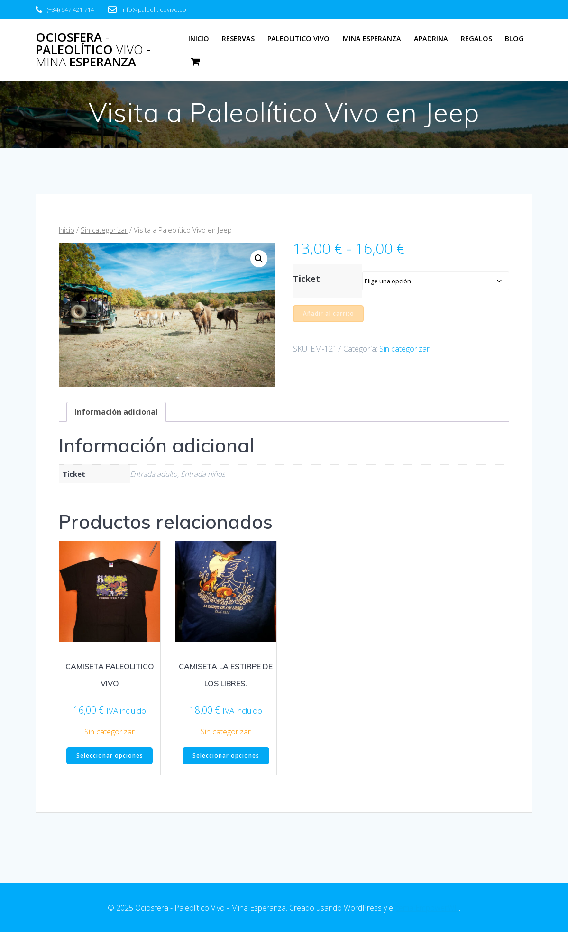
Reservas (238, 38)
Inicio (198, 38)
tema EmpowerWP (427, 908)
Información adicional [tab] (116, 412)
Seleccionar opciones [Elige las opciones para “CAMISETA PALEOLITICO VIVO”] (109, 756)
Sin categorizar (104, 230)
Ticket (306, 278)
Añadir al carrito (329, 313)
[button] (258, 258)
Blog (514, 38)
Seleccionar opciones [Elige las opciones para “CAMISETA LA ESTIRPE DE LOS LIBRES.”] (225, 756)
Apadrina (431, 38)
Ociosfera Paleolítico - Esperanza (93, 49)
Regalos (476, 38)
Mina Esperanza (372, 38)
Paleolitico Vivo (298, 38)
